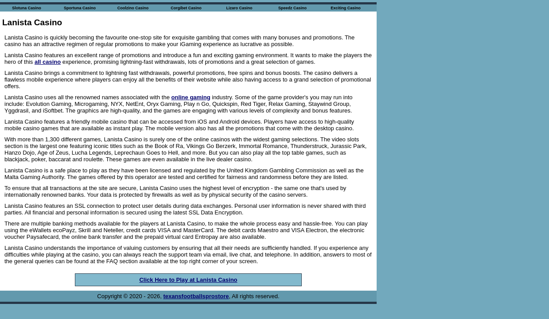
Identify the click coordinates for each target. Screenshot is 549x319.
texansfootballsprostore (196, 296)
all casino (48, 61)
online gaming (190, 97)
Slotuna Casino (26, 8)
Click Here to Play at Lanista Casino (188, 279)
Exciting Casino (346, 8)
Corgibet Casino (186, 8)
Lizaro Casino (239, 8)
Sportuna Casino (80, 8)
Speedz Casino (292, 8)
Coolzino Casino (133, 8)
